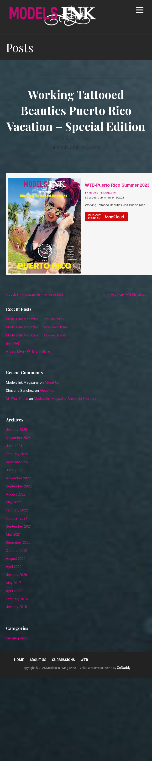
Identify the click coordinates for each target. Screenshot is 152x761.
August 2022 (16, 494)
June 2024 (14, 446)
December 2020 (18, 543)
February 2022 (17, 510)
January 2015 (16, 607)
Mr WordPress (17, 399)
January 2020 (16, 575)
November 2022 (18, 478)
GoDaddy (124, 668)
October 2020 (16, 551)
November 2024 (18, 438)
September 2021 (19, 527)
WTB (84, 660)
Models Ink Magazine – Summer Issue (35, 335)
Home (19, 660)
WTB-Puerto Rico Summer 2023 (117, 185)
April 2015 (13, 591)
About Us (52, 383)
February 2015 (17, 599)
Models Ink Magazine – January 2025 (35, 319)
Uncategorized (17, 638)
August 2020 (16, 559)
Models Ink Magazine (78, 147)
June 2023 (14, 470)
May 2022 (13, 502)
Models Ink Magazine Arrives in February (65, 399)
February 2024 (17, 454)
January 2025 (16, 430)
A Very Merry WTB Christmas (28, 352)
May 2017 (13, 583)
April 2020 (13, 567)
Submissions (63, 660)
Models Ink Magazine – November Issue (37, 327)
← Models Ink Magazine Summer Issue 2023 (32, 294)
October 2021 (16, 518)
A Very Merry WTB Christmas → (128, 294)
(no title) (12, 343)
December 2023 (18, 462)
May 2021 (13, 535)
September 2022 (19, 486)
